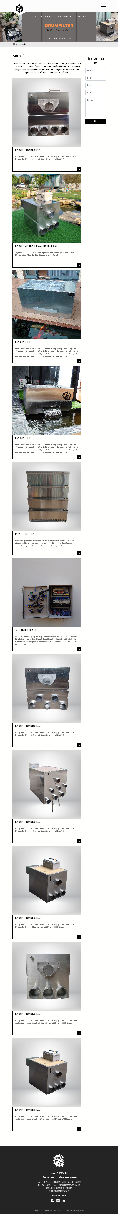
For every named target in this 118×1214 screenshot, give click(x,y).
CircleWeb (81, 1211)
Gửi (95, 121)
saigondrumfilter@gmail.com (61, 1188)
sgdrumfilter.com (62, 1191)
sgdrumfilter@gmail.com (70, 1185)
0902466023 (62, 1173)
